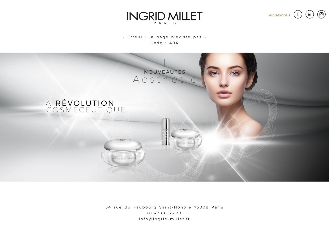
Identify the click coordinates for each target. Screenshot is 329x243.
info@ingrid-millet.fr (164, 219)
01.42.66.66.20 (164, 213)
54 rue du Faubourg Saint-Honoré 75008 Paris (165, 207)
